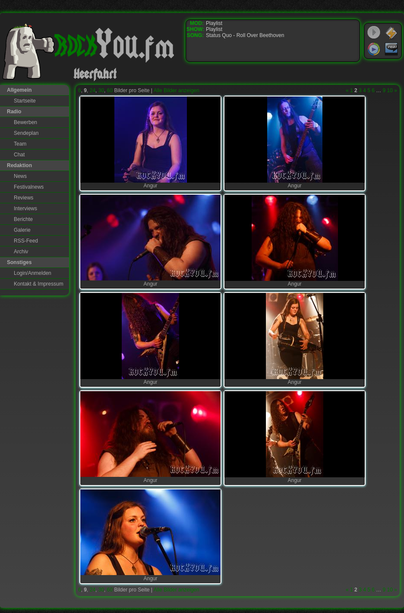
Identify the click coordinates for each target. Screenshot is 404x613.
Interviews (25, 208)
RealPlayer (391, 49)
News (20, 176)
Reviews (23, 198)
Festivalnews (29, 187)
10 (390, 90)
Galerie (22, 230)
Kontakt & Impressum (38, 284)
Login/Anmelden (32, 273)
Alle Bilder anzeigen (176, 90)
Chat (19, 155)
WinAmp (391, 33)
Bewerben (25, 122)
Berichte (23, 219)
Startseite (25, 101)
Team (20, 144)
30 (101, 90)
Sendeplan (26, 133)
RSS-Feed (26, 241)
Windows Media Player (374, 49)
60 (110, 90)
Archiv (21, 252)
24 (92, 90)
